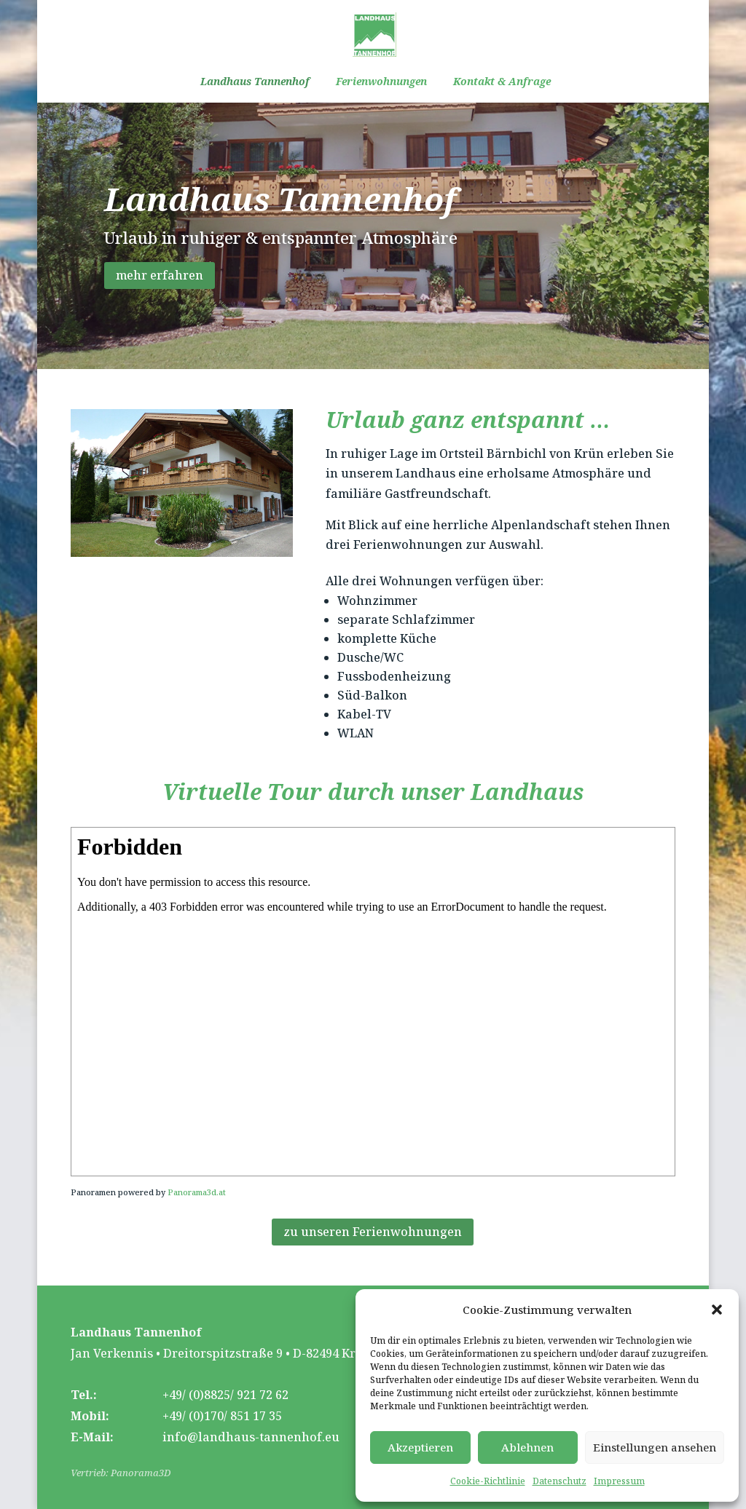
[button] (717, 1309)
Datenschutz (559, 1481)
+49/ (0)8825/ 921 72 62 (225, 1395)
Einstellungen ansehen (654, 1447)
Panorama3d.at (197, 1192)
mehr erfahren (159, 275)
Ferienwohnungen (381, 82)
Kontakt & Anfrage (502, 82)
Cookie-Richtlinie (487, 1481)
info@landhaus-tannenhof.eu (250, 1437)
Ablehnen (527, 1447)
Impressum (619, 1481)
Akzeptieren (420, 1447)
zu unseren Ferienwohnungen (372, 1232)
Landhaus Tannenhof (255, 82)
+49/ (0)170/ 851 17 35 (222, 1416)
